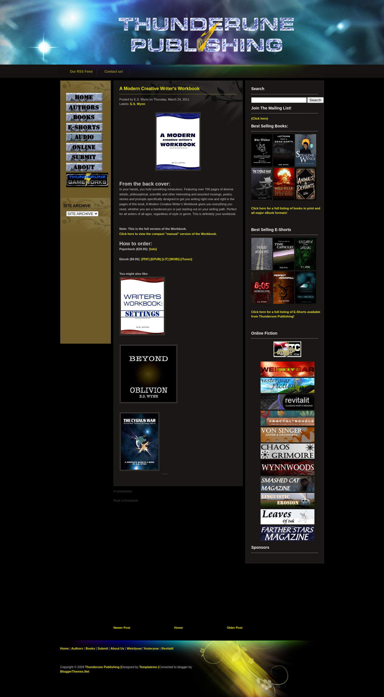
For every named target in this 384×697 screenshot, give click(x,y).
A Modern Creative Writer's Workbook (159, 88)
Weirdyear (134, 648)
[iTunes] (186, 259)
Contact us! (114, 72)
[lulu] (153, 249)
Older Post (235, 627)
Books (90, 648)
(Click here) (259, 118)
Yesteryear (151, 648)
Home (178, 627)
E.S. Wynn (137, 104)
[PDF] (145, 259)
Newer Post (122, 627)
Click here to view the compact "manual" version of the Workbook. (168, 234)
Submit (103, 648)
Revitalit (168, 648)
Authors (77, 648)
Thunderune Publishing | (103, 667)
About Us (117, 648)
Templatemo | (149, 667)
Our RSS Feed (81, 72)
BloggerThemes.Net (74, 671)
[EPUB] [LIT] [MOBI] (165, 259)
